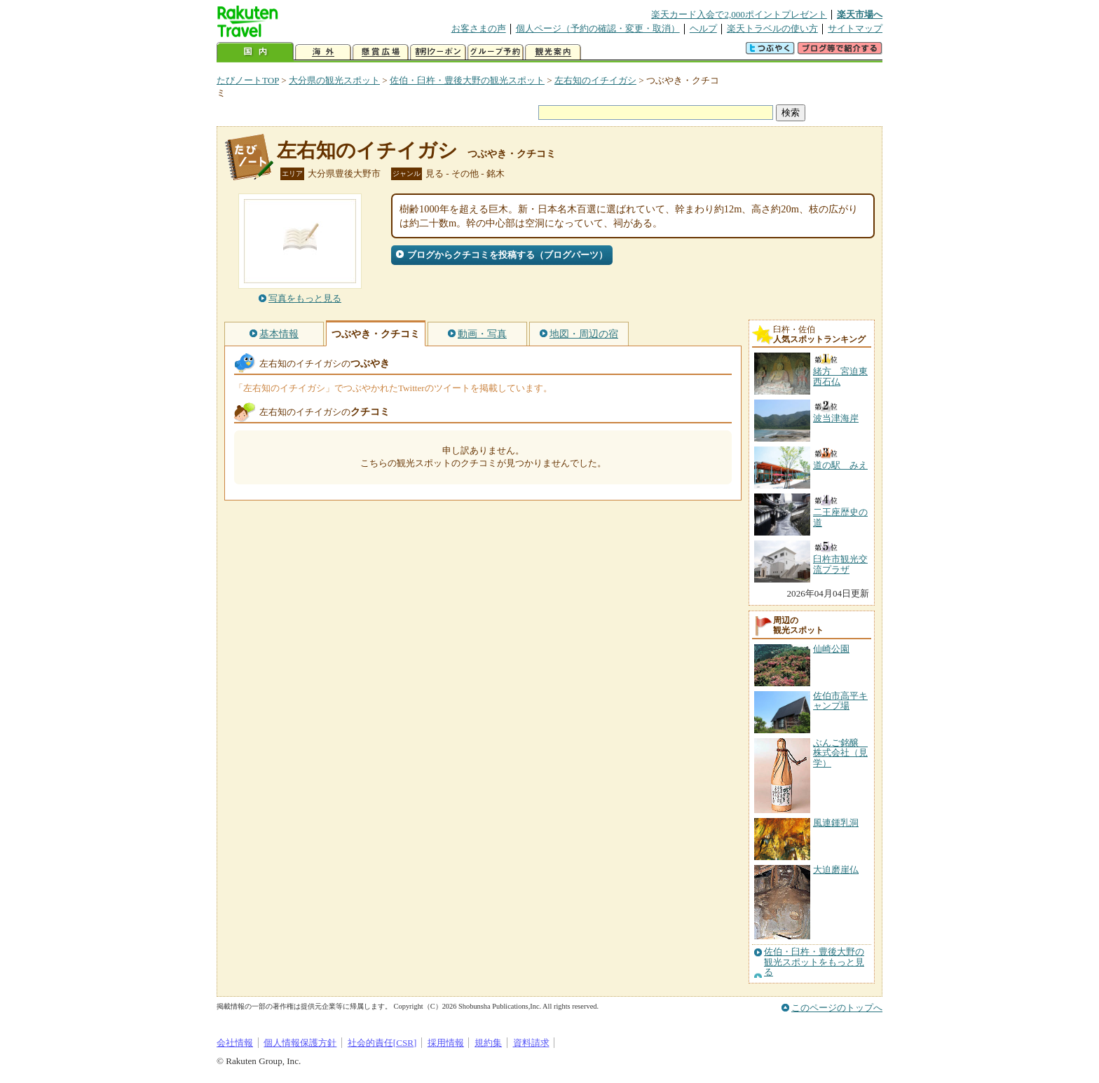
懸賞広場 (381, 52)
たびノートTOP (248, 80)
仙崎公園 (831, 648)
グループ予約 (495, 52)
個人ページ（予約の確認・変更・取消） (598, 28)
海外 (323, 52)
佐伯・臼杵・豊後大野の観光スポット (467, 80)
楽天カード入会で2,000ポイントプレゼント (739, 14)
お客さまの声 (478, 28)
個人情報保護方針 (300, 1042)
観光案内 (553, 52)
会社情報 (235, 1042)
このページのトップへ (836, 1007)
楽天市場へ (859, 14)
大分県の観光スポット (334, 80)
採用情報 (446, 1042)
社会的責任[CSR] (382, 1042)
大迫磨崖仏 (836, 869)
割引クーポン (438, 52)
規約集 (488, 1042)
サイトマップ (855, 28)
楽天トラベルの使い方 (772, 28)
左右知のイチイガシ (595, 80)
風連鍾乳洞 (836, 822)
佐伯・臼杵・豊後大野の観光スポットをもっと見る (814, 962)
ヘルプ (703, 28)
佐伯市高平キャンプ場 (840, 700)
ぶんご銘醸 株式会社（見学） (840, 752)
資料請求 (531, 1042)
